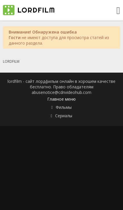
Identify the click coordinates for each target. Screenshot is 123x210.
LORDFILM (11, 61)
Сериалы (63, 115)
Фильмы (64, 107)
